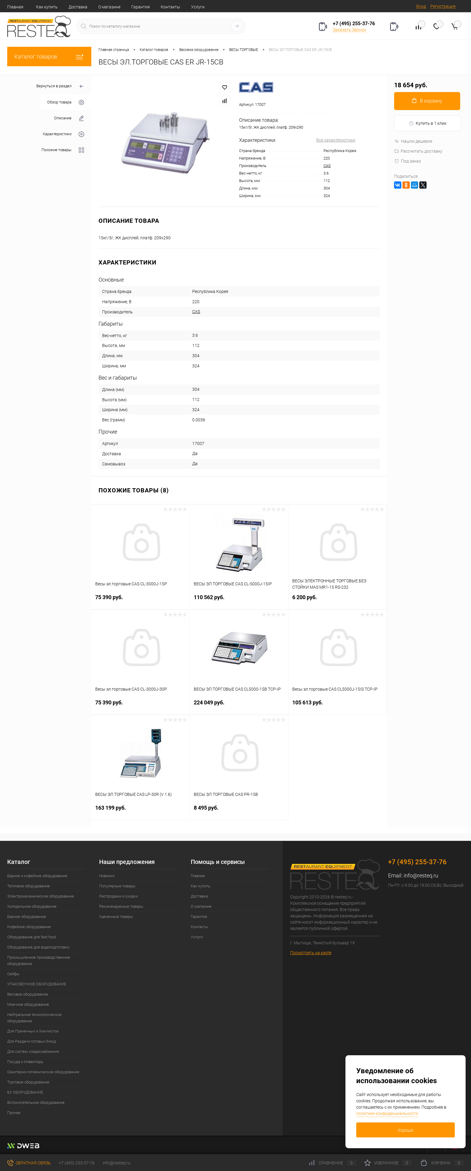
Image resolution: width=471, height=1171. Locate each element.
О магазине (109, 6)
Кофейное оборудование (29, 927)
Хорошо (405, 1130)
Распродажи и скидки (118, 896)
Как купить (47, 6)
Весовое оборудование (27, 994)
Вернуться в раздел (60, 86)
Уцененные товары (116, 916)
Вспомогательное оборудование (36, 1102)
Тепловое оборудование (28, 886)
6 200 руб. (337, 601)
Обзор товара (65, 102)
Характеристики (63, 134)
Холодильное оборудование (31, 906)
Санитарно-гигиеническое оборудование (43, 1072)
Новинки (106, 876)
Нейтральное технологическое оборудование (34, 1017)
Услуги (198, 6)
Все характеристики (335, 140)
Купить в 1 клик (427, 123)
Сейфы (13, 974)
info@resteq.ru (421, 875)
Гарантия (140, 6)
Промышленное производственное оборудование (38, 960)
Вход (421, 6)
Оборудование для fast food (31, 937)
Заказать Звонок (349, 29)
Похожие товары (62, 150)
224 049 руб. (239, 706)
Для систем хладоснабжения (33, 1051)
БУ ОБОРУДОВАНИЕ (25, 1092)
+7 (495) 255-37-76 (354, 23)
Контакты (170, 6)
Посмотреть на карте (310, 952)
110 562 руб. (239, 601)
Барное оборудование (26, 916)
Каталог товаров (49, 56)
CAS (327, 165)
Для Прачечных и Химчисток (33, 1031)
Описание (69, 118)
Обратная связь (29, 1163)
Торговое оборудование (28, 1082)
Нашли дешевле (413, 141)
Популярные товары (117, 886)
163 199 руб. (140, 811)
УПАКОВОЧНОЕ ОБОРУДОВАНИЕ (36, 984)
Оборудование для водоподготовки (38, 947)
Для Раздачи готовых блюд (31, 1041)
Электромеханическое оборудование (40, 896)
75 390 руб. (140, 601)
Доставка (77, 6)
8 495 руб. (239, 811)
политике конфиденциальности (387, 1113)
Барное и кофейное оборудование (37, 876)
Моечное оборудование (28, 1004)
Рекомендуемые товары (121, 906)
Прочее (13, 1112)
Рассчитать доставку (418, 151)
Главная (15, 6)
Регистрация (443, 6)
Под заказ (407, 161)
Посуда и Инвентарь (25, 1061)
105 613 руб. (337, 706)
